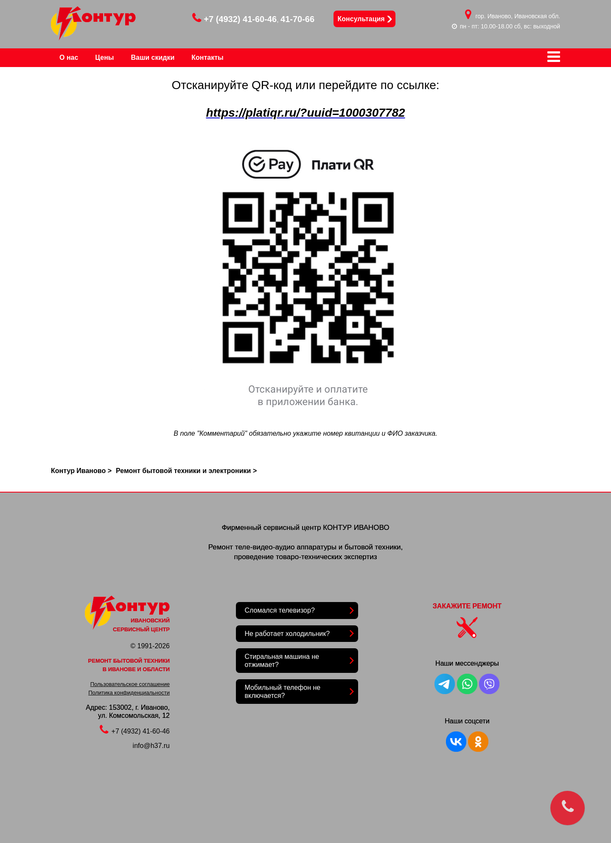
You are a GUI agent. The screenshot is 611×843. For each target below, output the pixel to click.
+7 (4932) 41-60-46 (234, 19)
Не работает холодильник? (287, 633)
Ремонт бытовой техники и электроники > (186, 470)
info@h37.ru (151, 745)
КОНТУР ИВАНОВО (356, 528)
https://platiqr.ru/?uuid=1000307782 (305, 112)
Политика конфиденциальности (129, 692)
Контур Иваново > (81, 470)
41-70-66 (297, 19)
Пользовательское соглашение (130, 684)
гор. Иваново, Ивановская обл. (518, 16)
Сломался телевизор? (279, 610)
